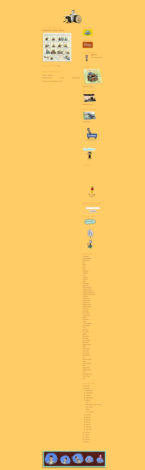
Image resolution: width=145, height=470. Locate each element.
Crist (84, 275)
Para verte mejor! (90, 412)
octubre (88, 395)
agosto (87, 400)
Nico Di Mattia (86, 348)
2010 (86, 437)
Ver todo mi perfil (96, 57)
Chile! (87, 402)
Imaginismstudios (87, 306)
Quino (84, 361)
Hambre (88, 409)
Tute (84, 378)
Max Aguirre (86, 338)
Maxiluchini (86, 342)
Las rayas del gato (87, 323)
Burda (84, 264)
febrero (88, 426)
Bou (84, 262)
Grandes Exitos (86, 300)
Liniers (84, 327)
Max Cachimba (86, 340)
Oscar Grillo (86, 351)
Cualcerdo (85, 277)
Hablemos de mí (87, 304)
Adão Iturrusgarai (87, 258)
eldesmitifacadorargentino (89, 294)
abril (87, 422)
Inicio (62, 77)
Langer (84, 321)
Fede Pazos (85, 296)
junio (87, 417)
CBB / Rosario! (89, 407)
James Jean (85, 308)
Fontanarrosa (86, 298)
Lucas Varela (86, 332)
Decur (95, 54)
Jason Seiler (85, 311)
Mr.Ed (84, 346)
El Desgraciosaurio (87, 290)
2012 (86, 432)
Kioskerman (86, 319)
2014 (86, 386)
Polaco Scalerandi (87, 359)
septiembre (89, 397)
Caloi (84, 266)
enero (87, 429)
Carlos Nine (85, 271)
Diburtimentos (86, 283)
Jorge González (86, 315)
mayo (87, 419)
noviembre (88, 393)
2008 (86, 442)
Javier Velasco (86, 313)
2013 (86, 388)
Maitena (85, 334)
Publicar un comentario (47, 75)
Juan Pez (85, 317)
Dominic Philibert (87, 287)
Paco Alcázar (86, 353)
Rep (84, 365)
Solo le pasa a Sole (87, 374)
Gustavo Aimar (86, 302)
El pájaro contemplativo (88, 292)
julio (87, 414)
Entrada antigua (76, 77)
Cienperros (85, 273)
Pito (84, 357)
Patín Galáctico (86, 355)
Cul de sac (85, 279)
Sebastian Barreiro (87, 369)
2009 (86, 439)
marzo (87, 424)
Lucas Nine (85, 329)
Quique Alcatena (87, 363)
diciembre (88, 390)
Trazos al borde (86, 376)
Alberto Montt (86, 260)
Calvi (84, 269)
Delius (84, 281)
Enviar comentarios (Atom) (55, 81)
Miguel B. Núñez (87, 344)
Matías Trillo (86, 336)
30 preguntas (86, 256)
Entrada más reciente (47, 77)
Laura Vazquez (86, 325)
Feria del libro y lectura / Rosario (53, 30)
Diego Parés (85, 285)
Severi (84, 372)
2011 (86, 434)
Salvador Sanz (86, 367)
